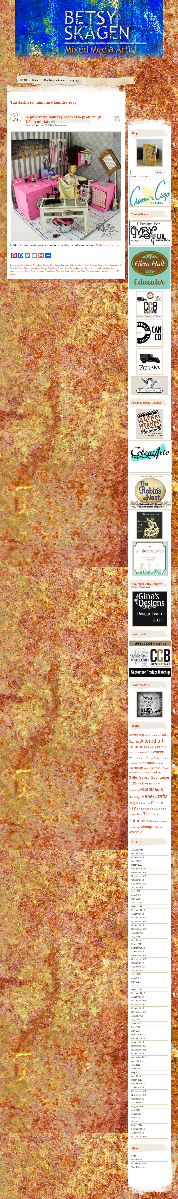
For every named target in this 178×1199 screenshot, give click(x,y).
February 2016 (138, 1038)
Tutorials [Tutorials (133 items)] (138, 820)
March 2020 (136, 865)
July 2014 (135, 1110)
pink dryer (65, 271)
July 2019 (135, 891)
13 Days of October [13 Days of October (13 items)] (149, 735)
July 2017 (135, 974)
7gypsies (14, 268)
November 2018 (138, 921)
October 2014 (137, 1099)
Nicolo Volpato (56, 1177)
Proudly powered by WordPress (20, 1177)
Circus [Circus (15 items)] (159, 763)
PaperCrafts (50, 271)
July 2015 (135, 1065)
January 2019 (137, 914)
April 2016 (136, 1031)
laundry (99, 268)
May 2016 (135, 1027)
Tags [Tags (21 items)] (140, 814)
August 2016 (137, 1016)
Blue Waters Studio (53, 80)
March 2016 (136, 1034)
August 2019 (137, 887)
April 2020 (136, 861)
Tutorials (90, 271)
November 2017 (138, 959)
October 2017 (137, 963)
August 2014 (137, 1106)
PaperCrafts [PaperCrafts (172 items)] (154, 796)
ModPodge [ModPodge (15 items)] (135, 797)
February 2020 (138, 868)
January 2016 (137, 1042)
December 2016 (138, 1001)
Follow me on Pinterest (139, 176)
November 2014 (138, 1095)
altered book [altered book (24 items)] (137, 746)
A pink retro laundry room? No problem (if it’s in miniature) (116, 118)
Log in (134, 1156)
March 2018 (136, 944)
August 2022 (137, 850)
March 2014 (136, 1125)
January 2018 (137, 951)
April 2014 (136, 1121)
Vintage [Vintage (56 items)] (147, 827)
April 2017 (136, 985)
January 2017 (137, 997)
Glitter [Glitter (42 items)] (133, 777)
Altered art (37, 265)
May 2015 (135, 1072)
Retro (83, 271)
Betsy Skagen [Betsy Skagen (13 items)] (154, 758)
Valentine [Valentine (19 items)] (152, 821)
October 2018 (137, 925)
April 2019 (136, 902)
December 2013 (138, 1136)
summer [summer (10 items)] (132, 814)
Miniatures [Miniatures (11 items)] (134, 790)
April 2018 (136, 940)
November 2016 (138, 1004)
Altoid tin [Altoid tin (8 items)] (164, 747)
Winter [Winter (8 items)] (142, 832)
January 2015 (137, 1087)
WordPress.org (138, 1167)
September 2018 (139, 929)
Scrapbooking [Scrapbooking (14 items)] (144, 808)
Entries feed (136, 1159)
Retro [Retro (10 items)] (141, 803)
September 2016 (139, 1012)
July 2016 (135, 1019)
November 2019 (138, 876)
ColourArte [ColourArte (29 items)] (136, 768)
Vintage (98, 271)
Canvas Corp (48, 265)
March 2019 (136, 906)
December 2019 (138, 872)
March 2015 (136, 1080)
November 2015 (138, 1050)
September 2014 (139, 1102)
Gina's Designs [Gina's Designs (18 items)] (152, 772)
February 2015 (138, 1084)
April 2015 (136, 1076)
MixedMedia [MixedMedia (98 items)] (151, 789)
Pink (58, 271)
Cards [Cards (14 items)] (136, 763)
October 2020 (137, 857)
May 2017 (135, 982)
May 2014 (135, 1118)
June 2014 (136, 1114)
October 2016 (137, 1008)
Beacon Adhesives (49, 268)
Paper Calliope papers (34, 271)
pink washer (75, 271)
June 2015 (136, 1068)
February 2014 (138, 1129)
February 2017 (138, 993)
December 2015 (138, 1046)
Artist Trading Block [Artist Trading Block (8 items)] (136, 753)
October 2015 (137, 1053)
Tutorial (107, 265)
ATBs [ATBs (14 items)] (148, 752)
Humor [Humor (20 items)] (157, 783)
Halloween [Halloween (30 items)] (144, 783)
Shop (35, 79)
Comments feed (138, 1163)
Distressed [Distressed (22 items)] (155, 768)
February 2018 (138, 948)
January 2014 (137, 1133)
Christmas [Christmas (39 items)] (148, 763)
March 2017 (136, 989)
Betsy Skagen (61, 125)
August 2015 (137, 1061)
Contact (74, 80)
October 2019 (137, 880)
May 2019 (135, 899)
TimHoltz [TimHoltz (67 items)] (151, 814)
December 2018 (138, 918)
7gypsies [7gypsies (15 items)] (133, 735)
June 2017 (136, 978)
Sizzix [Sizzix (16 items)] (155, 808)
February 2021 (138, 853)
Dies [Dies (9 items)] (146, 768)
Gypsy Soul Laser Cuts (64, 265)
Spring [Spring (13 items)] (162, 808)
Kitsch (92, 268)
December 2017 (138, 955)
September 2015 (139, 1057)
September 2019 (139, 884)
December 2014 (138, 1091)
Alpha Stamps (26, 265)
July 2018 (135, 936)
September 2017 (139, 967)
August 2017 (137, 970)
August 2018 (137, 933)
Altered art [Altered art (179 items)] (151, 741)
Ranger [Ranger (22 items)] (133, 803)
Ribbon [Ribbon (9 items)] (147, 803)
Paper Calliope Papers (94, 265)
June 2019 (136, 895)
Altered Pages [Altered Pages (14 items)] (153, 747)
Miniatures (79, 265)
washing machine (109, 271)
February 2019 (138, 910)
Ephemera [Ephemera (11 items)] (138, 772)
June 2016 (136, 1023)
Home (23, 79)
